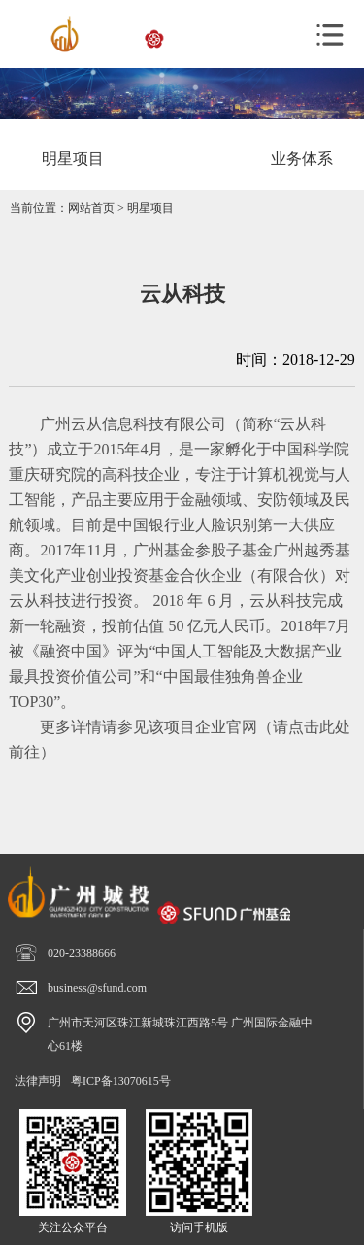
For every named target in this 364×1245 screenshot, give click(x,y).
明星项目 (150, 208)
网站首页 (91, 208)
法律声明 (38, 1081)
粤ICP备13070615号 (121, 1081)
